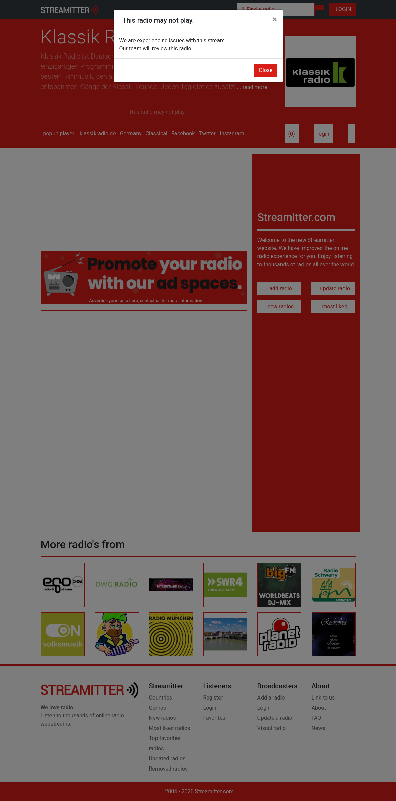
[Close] (275, 19)
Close (265, 70)
